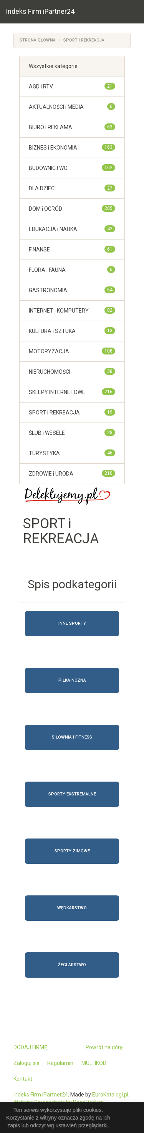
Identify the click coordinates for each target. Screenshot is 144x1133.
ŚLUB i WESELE (47, 433)
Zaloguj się (26, 1063)
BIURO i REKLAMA (50, 127)
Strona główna (38, 40)
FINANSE (39, 249)
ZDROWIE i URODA (51, 474)
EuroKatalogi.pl (110, 1094)
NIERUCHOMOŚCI (49, 372)
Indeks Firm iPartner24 (40, 11)
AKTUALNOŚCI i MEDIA (56, 107)
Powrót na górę (104, 1047)
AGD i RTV (41, 86)
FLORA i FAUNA (47, 270)
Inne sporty (72, 623)
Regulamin (60, 1063)
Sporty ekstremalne (72, 794)
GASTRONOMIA (48, 290)
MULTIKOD (93, 1063)
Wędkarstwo (72, 907)
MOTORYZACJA (49, 351)
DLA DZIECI (42, 188)
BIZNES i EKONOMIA (53, 148)
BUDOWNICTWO (48, 168)
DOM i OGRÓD (45, 209)
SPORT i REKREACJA (83, 40)
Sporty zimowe (72, 851)
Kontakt (22, 1079)
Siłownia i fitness (72, 737)
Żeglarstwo (72, 964)
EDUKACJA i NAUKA (53, 229)
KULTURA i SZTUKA (52, 331)
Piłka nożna (72, 680)
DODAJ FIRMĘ (30, 1047)
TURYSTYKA (44, 453)
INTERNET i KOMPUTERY (59, 311)
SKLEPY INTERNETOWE (57, 392)
